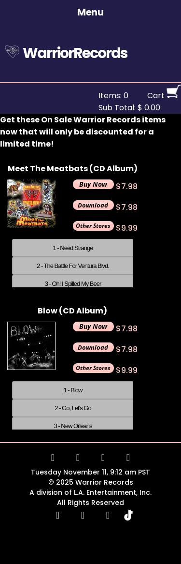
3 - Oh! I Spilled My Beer (73, 283)
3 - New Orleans (73, 426)
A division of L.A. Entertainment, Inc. (90, 492)
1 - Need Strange (73, 248)
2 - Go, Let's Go (73, 408)
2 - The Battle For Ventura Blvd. (73, 265)
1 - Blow (73, 390)
